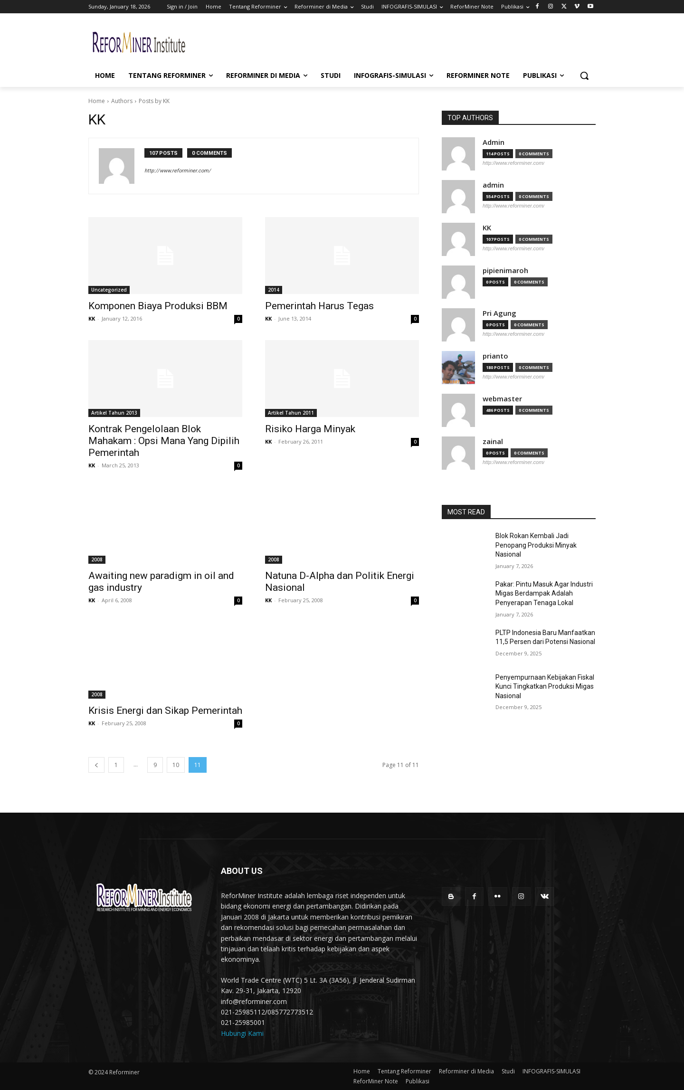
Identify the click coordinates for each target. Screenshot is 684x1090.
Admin (493, 142)
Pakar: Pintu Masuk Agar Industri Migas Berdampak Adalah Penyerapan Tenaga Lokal (544, 593)
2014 (273, 289)
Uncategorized (109, 289)
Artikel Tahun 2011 (291, 412)
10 (175, 765)
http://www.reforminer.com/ (177, 171)
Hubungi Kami (242, 1033)
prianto (495, 355)
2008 (97, 559)
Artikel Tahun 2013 (114, 412)
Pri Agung (499, 313)
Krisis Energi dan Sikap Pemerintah (165, 710)
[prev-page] (96, 765)
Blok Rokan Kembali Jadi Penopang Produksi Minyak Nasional (536, 545)
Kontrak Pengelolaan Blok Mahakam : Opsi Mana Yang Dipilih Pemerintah (163, 440)
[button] (584, 75)
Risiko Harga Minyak (310, 429)
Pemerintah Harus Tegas (319, 306)
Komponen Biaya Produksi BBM (158, 306)
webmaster (502, 398)
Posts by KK (154, 101)
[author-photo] (121, 166)
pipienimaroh (505, 270)
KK (91, 318)
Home (96, 101)
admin (493, 185)
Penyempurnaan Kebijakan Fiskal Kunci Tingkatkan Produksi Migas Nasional (544, 686)
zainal (493, 441)
